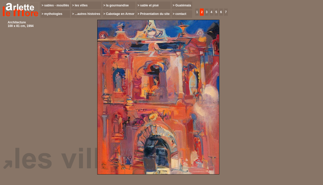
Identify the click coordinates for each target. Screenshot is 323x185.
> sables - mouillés (55, 5)
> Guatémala (182, 5)
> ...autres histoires (86, 14)
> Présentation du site (154, 14)
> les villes (79, 5)
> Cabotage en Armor (118, 14)
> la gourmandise (116, 5)
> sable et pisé (148, 5)
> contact (179, 14)
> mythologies (52, 14)
